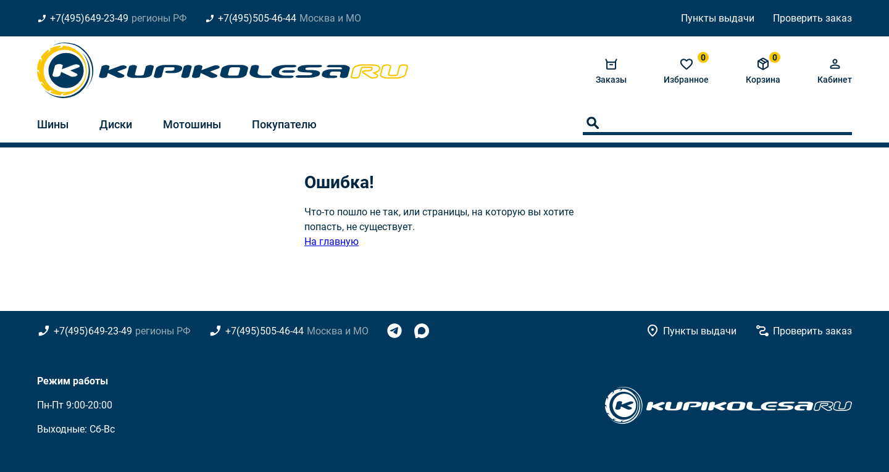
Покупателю (284, 124)
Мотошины (192, 124)
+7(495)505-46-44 (257, 18)
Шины (53, 124)
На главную (331, 241)
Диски (115, 124)
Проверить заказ (812, 18)
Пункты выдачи (717, 18)
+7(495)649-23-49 (89, 18)
